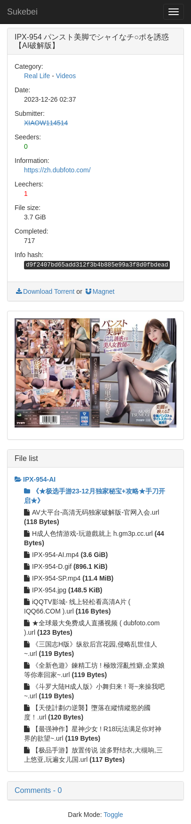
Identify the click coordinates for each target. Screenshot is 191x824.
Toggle (113, 814)
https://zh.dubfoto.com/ (57, 170)
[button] (95, 790)
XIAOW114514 (46, 123)
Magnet (99, 291)
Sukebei (22, 11)
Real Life (37, 76)
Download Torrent (44, 291)
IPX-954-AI (35, 479)
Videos (66, 76)
